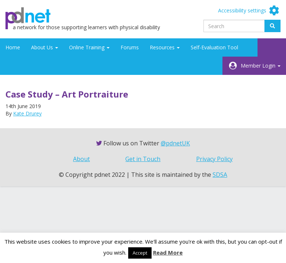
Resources (165, 47)
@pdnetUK (175, 143)
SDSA (220, 175)
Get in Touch (142, 159)
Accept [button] (140, 252)
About (81, 159)
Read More (168, 252)
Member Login (261, 65)
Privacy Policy (214, 159)
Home (12, 47)
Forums (130, 47)
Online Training (89, 47)
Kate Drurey (27, 113)
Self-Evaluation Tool (214, 47)
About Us (44, 47)
